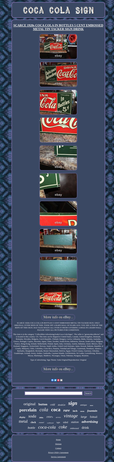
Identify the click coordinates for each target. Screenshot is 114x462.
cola (43, 409)
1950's (49, 417)
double (61, 405)
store (91, 405)
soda (32, 416)
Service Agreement (58, 457)
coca (55, 409)
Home (58, 439)
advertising (90, 422)
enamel (41, 422)
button (42, 404)
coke (63, 426)
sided (65, 422)
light (58, 422)
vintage (71, 415)
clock (33, 422)
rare (66, 410)
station (75, 422)
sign (72, 403)
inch (75, 410)
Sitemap (58, 444)
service (58, 417)
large (84, 416)
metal (23, 421)
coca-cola (47, 427)
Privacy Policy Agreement (58, 452)
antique (83, 405)
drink (85, 427)
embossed (74, 428)
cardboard (50, 423)
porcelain (28, 410)
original (29, 404)
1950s (41, 418)
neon (82, 411)
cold (52, 404)
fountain (92, 410)
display (22, 417)
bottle (31, 427)
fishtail (93, 416)
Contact (58, 448)
